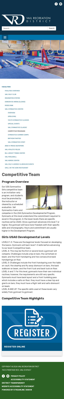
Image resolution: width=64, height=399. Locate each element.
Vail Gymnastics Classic (17, 127)
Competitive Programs (16, 131)
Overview (11, 113)
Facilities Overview (12, 91)
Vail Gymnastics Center (14, 109)
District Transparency (13, 383)
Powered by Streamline (13, 390)
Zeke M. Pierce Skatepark (14, 146)
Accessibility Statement (23, 380)
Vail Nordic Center (12, 160)
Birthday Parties (14, 138)
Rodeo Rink (9, 105)
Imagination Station (12, 98)
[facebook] (56, 5)
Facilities (6, 87)
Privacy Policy (18, 376)
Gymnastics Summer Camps (18, 135)
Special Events (14, 124)
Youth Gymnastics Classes (18, 120)
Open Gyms (12, 116)
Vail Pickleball (11, 157)
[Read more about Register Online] (32, 331)
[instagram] (60, 5)
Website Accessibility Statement (18, 386)
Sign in (29, 390)
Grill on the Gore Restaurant (16, 168)
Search (52, 28)
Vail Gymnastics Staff (16, 142)
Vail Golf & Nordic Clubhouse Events (19, 164)
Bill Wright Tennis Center (15, 153)
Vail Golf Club (10, 94)
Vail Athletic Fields (12, 149)
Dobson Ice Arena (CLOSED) (15, 102)
